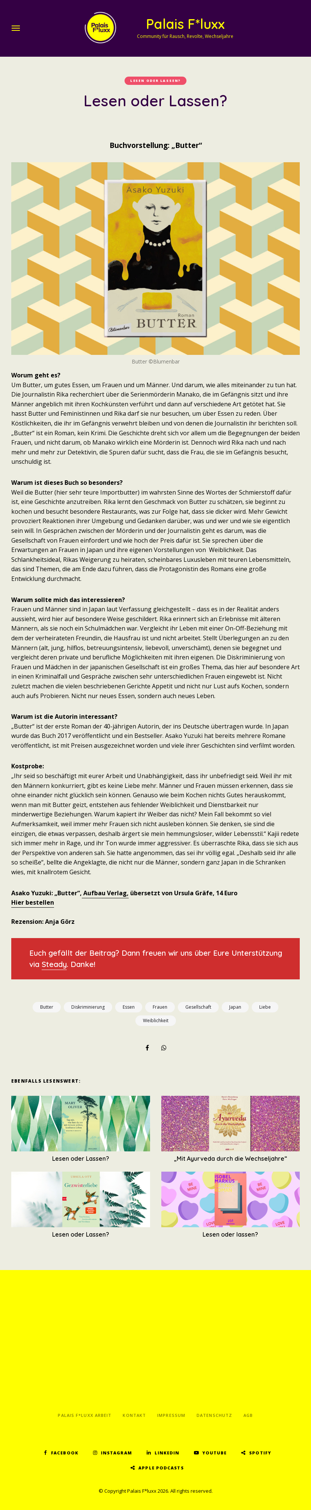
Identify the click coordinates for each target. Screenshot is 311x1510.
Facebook (64, 1453)
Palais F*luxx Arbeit (84, 1415)
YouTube (214, 1453)
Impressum (171, 1415)
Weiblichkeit (155, 1020)
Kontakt (134, 1415)
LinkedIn (167, 1453)
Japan (235, 1007)
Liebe (265, 1007)
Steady (54, 964)
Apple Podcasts (160, 1468)
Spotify (260, 1453)
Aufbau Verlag (104, 893)
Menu (17, 28)
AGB (248, 1415)
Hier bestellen (32, 902)
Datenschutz (214, 1415)
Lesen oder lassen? (155, 80)
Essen (129, 1007)
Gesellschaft (198, 1007)
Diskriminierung (88, 1007)
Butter (46, 1007)
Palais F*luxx (185, 24)
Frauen (160, 1007)
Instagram (116, 1453)
